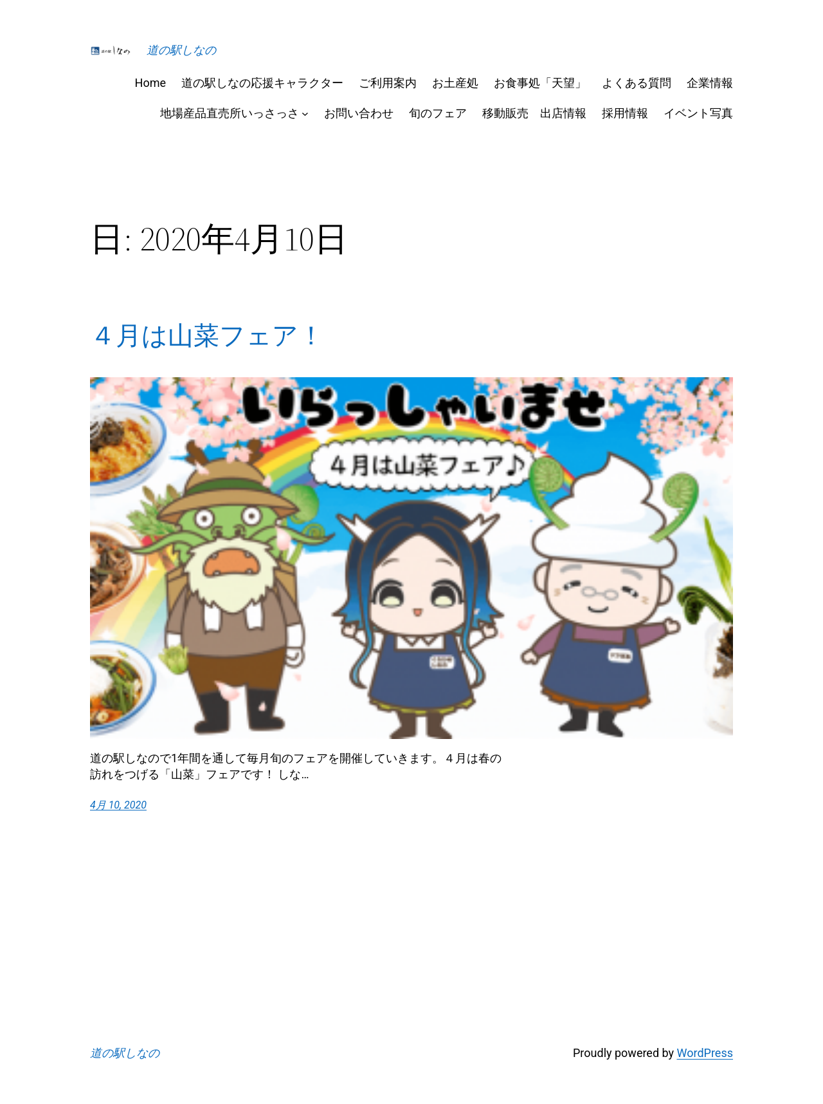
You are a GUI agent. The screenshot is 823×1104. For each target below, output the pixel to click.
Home (150, 82)
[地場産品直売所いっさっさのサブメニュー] (305, 113)
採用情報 (625, 113)
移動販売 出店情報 (534, 113)
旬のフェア (438, 113)
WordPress (705, 1053)
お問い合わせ (358, 113)
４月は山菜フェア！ (207, 335)
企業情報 (710, 82)
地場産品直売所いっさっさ (229, 113)
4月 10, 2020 (118, 805)
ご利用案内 (388, 82)
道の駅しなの (181, 50)
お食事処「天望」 (540, 82)
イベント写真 (698, 113)
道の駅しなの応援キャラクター (262, 82)
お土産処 (455, 82)
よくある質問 (636, 82)
